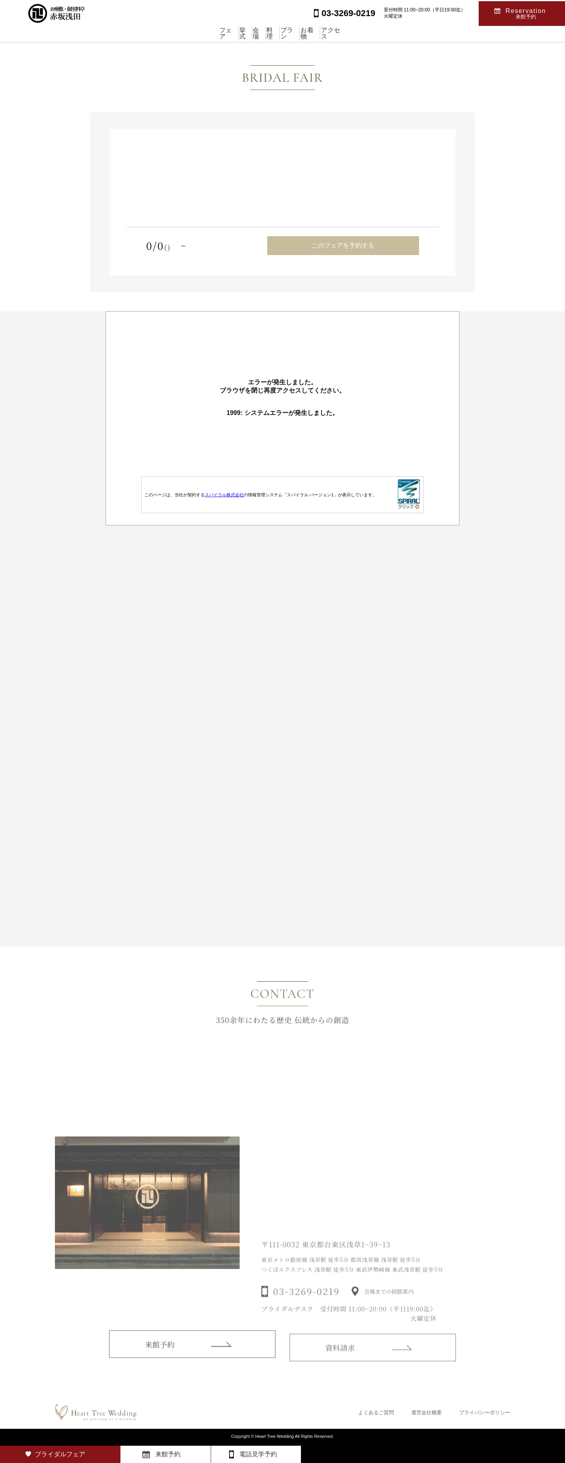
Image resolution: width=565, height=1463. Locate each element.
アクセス (392, 33)
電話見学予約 (258, 1454)
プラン (309, 33)
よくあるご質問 (376, 1412)
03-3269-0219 (306, 1298)
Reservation (526, 12)
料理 (273, 33)
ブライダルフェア (60, 1454)
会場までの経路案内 (389, 1299)
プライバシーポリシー (484, 1412)
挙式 (206, 33)
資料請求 (340, 1355)
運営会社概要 (426, 1412)
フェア (169, 33)
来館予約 (160, 1350)
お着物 (349, 33)
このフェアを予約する (343, 245)
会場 (239, 33)
